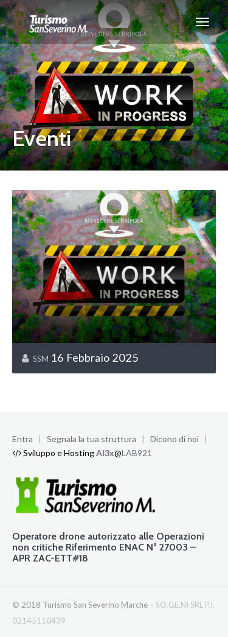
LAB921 (137, 453)
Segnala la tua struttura (91, 439)
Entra (22, 439)
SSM (41, 359)
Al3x (105, 453)
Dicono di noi (174, 439)
